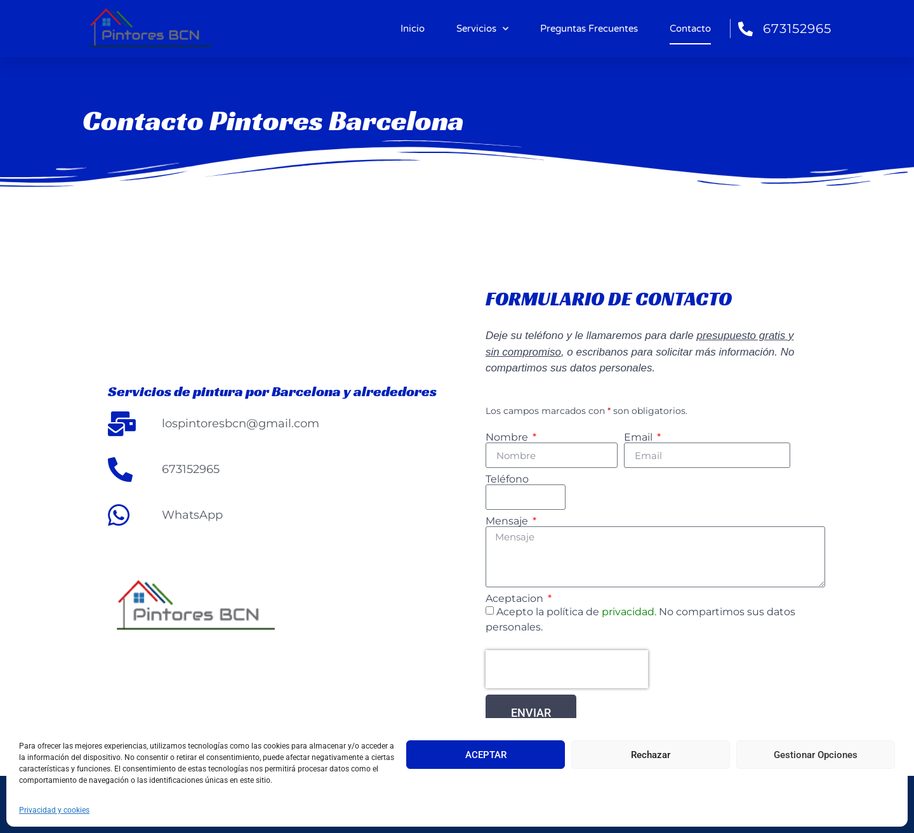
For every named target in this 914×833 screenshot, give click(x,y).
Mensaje (508, 521)
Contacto (690, 28)
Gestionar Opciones (816, 755)
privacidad (626, 612)
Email (639, 437)
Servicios (482, 29)
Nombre (508, 437)
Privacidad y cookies (54, 810)
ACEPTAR (486, 755)
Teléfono (507, 479)
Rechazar (650, 755)
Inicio (413, 28)
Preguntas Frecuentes (589, 28)
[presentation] (567, 669)
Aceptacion (516, 599)
